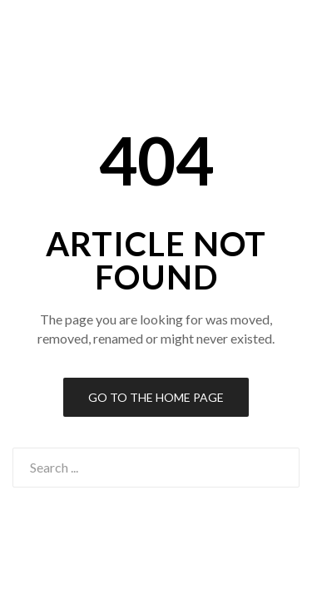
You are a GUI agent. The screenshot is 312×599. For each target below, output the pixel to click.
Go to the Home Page (156, 397)
